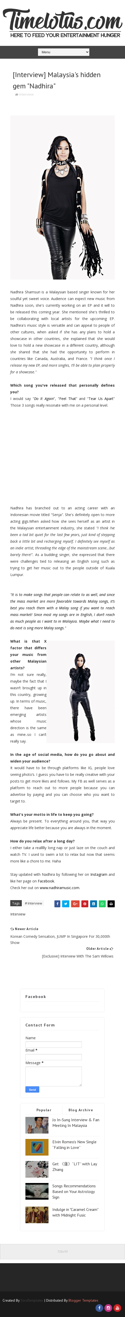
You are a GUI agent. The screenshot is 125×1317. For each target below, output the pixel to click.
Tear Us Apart (101, 398)
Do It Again (44, 398)
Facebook (45, 881)
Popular (44, 1110)
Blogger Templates (83, 1300)
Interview (26, 94)
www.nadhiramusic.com (59, 887)
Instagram (98, 874)
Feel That (67, 398)
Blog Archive (81, 1110)
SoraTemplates (32, 1300)
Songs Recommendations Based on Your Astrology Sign (74, 1191)
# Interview (33, 903)
